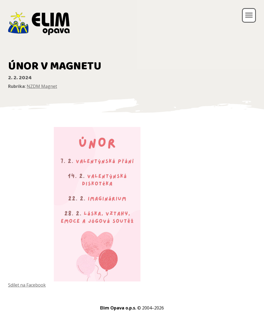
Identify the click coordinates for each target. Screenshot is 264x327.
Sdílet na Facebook (27, 285)
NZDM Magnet (42, 86)
